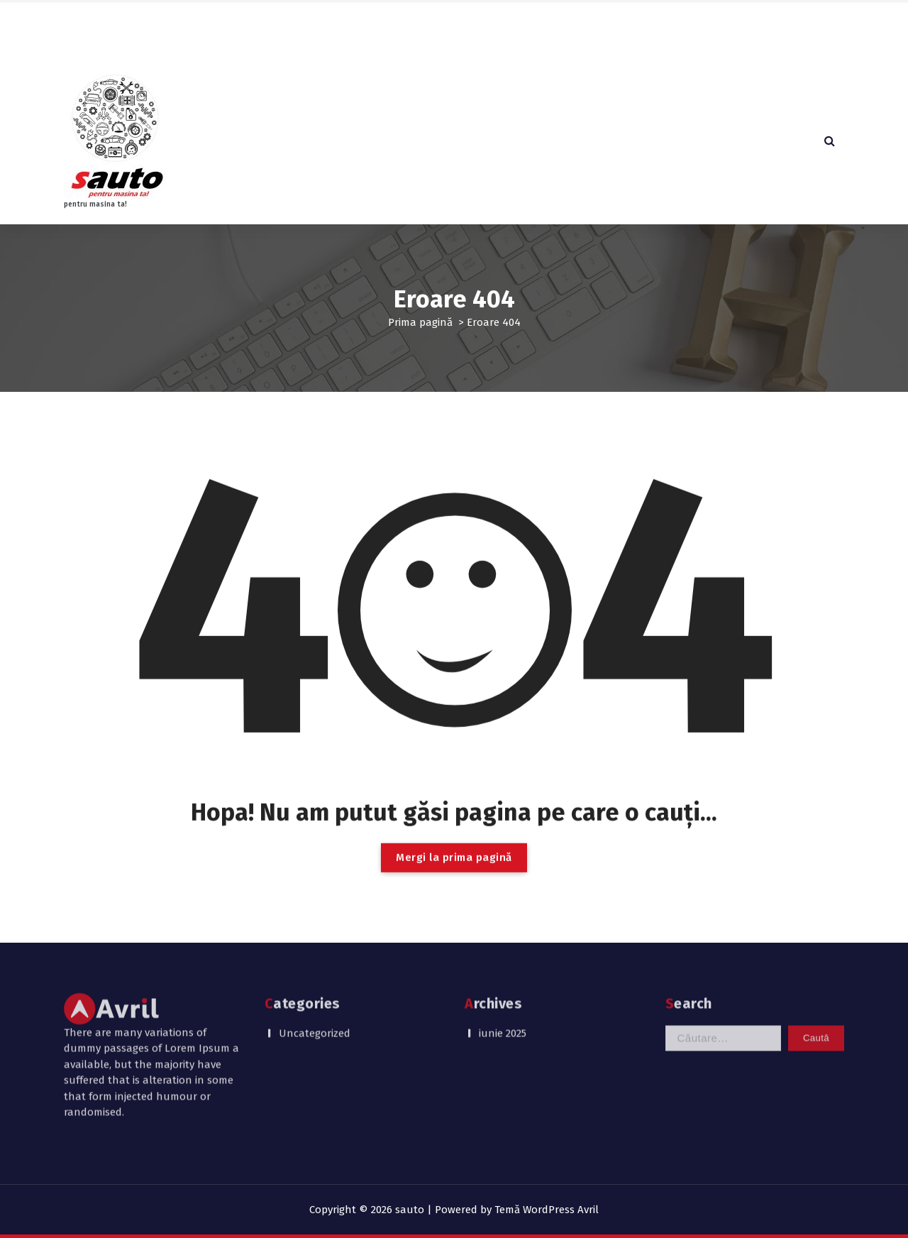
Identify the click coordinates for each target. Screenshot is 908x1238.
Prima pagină (420, 322)
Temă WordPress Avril (546, 1209)
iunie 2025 (502, 987)
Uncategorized (314, 987)
